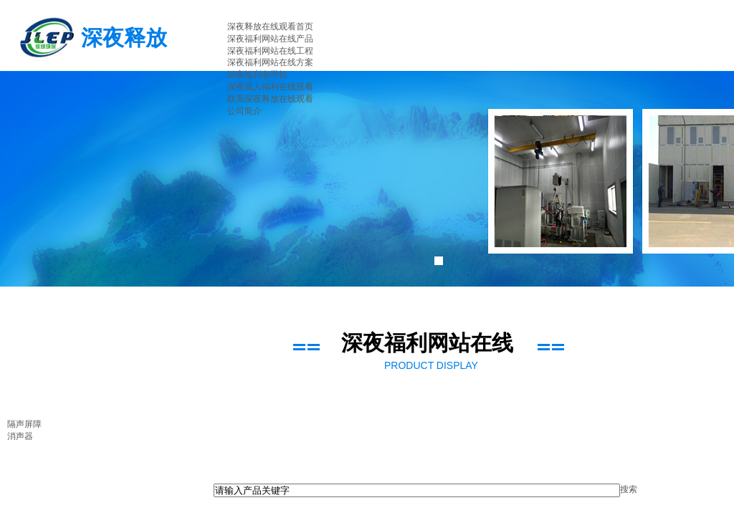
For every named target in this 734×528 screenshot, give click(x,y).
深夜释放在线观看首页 (270, 26)
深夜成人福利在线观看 (270, 87)
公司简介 (244, 111)
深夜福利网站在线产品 (270, 39)
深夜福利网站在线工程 (270, 51)
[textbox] (417, 490)
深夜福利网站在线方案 (270, 62)
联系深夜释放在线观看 (270, 99)
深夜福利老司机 (257, 74)
